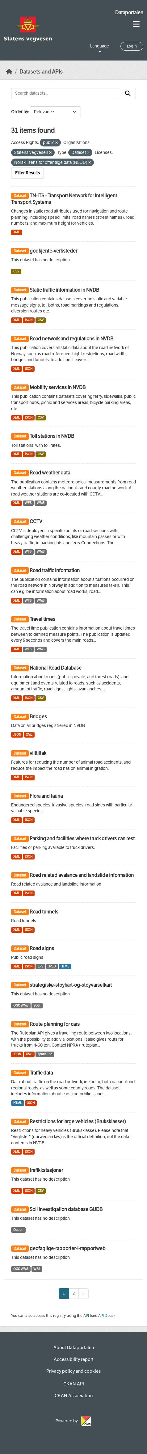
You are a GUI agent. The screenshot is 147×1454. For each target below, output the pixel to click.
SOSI (36, 1005)
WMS (40, 503)
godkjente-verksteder (53, 251)
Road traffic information (55, 570)
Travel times (42, 619)
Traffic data (41, 1073)
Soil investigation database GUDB (66, 1209)
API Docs (105, 1315)
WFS (28, 503)
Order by (19, 111)
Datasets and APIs (41, 72)
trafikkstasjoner (46, 1170)
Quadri (18, 1230)
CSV (16, 271)
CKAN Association (74, 1395)
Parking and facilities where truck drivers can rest (82, 838)
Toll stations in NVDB (52, 436)
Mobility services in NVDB (58, 387)
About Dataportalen (73, 1347)
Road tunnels (44, 912)
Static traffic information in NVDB (64, 290)
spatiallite (45, 1054)
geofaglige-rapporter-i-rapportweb (68, 1248)
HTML (65, 966)
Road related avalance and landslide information (82, 875)
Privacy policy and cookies (73, 1371)
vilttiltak (38, 753)
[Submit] (128, 93)
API (86, 1315)
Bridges (38, 717)
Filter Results (27, 173)
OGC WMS (20, 1005)
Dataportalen (129, 13)
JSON (28, 320)
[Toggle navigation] (136, 24)
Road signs (42, 948)
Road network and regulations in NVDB (71, 339)
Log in (132, 46)
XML (16, 232)
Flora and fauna (46, 796)
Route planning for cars (55, 1024)
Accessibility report (74, 1359)
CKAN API (73, 1384)
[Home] (9, 72)
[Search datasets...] (65, 93)
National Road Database (56, 668)
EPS (40, 966)
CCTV (36, 521)
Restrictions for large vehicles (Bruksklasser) (78, 1121)
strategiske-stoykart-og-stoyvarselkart (71, 985)
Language (99, 46)
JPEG (52, 966)
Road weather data (50, 473)
